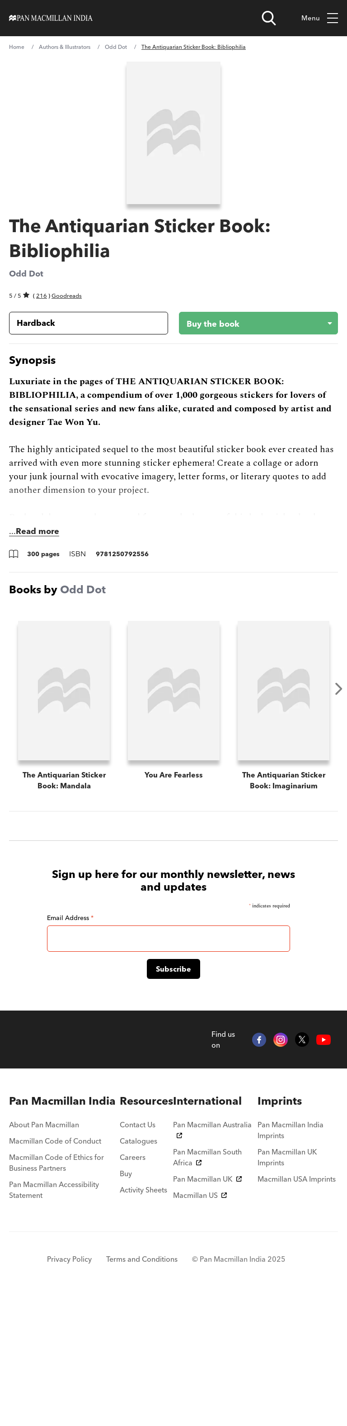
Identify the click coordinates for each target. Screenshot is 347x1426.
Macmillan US (200, 1322)
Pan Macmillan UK (207, 1306)
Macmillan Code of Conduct (55, 1268)
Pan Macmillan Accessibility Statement (54, 1317)
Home (16, 46)
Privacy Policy (69, 1386)
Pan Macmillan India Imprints (291, 1257)
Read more (37, 531)
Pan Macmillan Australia (212, 1256)
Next (338, 688)
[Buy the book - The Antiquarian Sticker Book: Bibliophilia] (251, 323)
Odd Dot (116, 46)
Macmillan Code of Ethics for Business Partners (56, 1290)
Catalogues (138, 1268)
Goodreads (67, 295)
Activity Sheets (143, 1316)
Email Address (70, 1044)
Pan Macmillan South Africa (207, 1284)
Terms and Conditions (142, 1386)
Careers (132, 1284)
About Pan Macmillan (44, 1251)
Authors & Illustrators (64, 46)
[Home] (51, 18)
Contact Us (137, 1251)
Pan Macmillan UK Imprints (287, 1284)
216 (41, 295)
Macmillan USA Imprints (297, 1306)
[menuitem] (64, 1228)
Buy (126, 1300)
